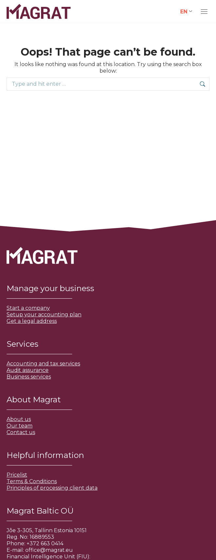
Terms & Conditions (32, 481)
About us (19, 419)
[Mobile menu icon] (204, 12)
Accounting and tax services (43, 363)
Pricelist (17, 475)
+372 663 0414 (45, 543)
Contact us (21, 432)
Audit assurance (28, 370)
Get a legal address (32, 321)
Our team (19, 426)
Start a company (28, 308)
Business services (29, 377)
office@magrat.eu (49, 550)
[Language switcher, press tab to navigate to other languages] (186, 11)
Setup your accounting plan (44, 314)
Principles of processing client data (52, 488)
